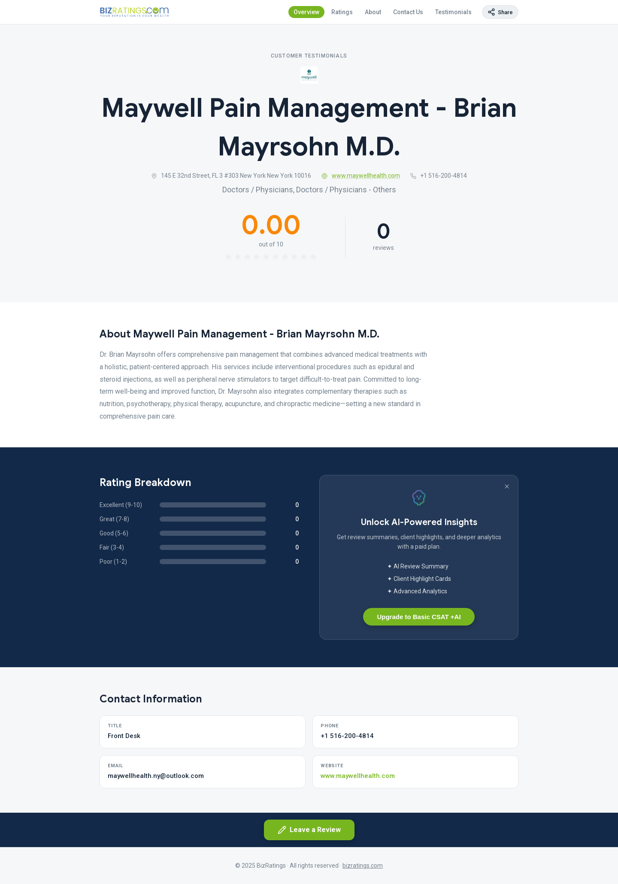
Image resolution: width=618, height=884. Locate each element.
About (373, 12)
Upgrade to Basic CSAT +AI (418, 616)
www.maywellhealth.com (360, 175)
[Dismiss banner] (507, 486)
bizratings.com (362, 865)
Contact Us (408, 12)
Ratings (342, 12)
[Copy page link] (500, 12)
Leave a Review (309, 830)
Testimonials (453, 12)
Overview (306, 12)
